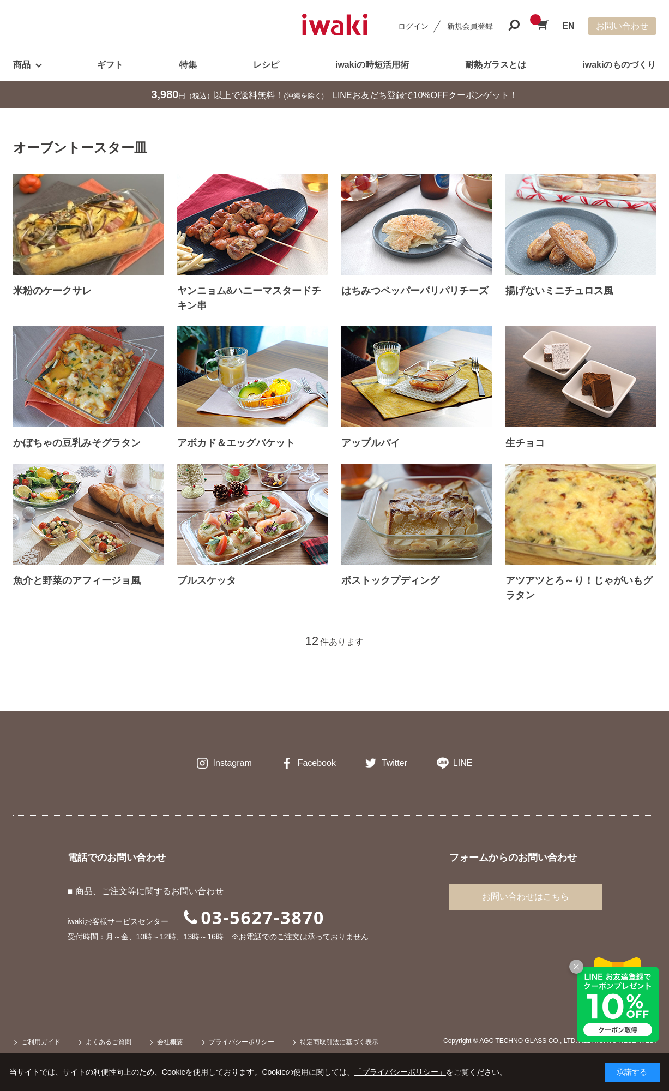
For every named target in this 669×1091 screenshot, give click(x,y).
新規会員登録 (470, 26)
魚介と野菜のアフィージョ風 (77, 580)
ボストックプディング (390, 580)
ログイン (413, 26)
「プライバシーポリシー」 (400, 1072)
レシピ (266, 64)
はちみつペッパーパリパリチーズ (415, 290)
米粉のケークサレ (52, 290)
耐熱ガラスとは (495, 64)
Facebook (317, 763)
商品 (22, 64)
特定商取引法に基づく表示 (339, 1042)
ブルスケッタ (206, 580)
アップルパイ (370, 442)
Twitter (394, 763)
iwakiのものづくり (619, 64)
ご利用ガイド (41, 1042)
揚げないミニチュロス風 (559, 290)
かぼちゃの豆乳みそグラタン (77, 442)
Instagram (232, 763)
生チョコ (525, 442)
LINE (463, 763)
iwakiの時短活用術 (372, 64)
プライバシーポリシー (241, 1042)
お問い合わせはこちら (525, 896)
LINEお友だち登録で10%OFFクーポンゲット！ (425, 95)
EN (568, 26)
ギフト (110, 64)
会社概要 (170, 1042)
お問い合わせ (622, 26)
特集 (188, 64)
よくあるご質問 (108, 1042)
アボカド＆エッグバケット (236, 442)
